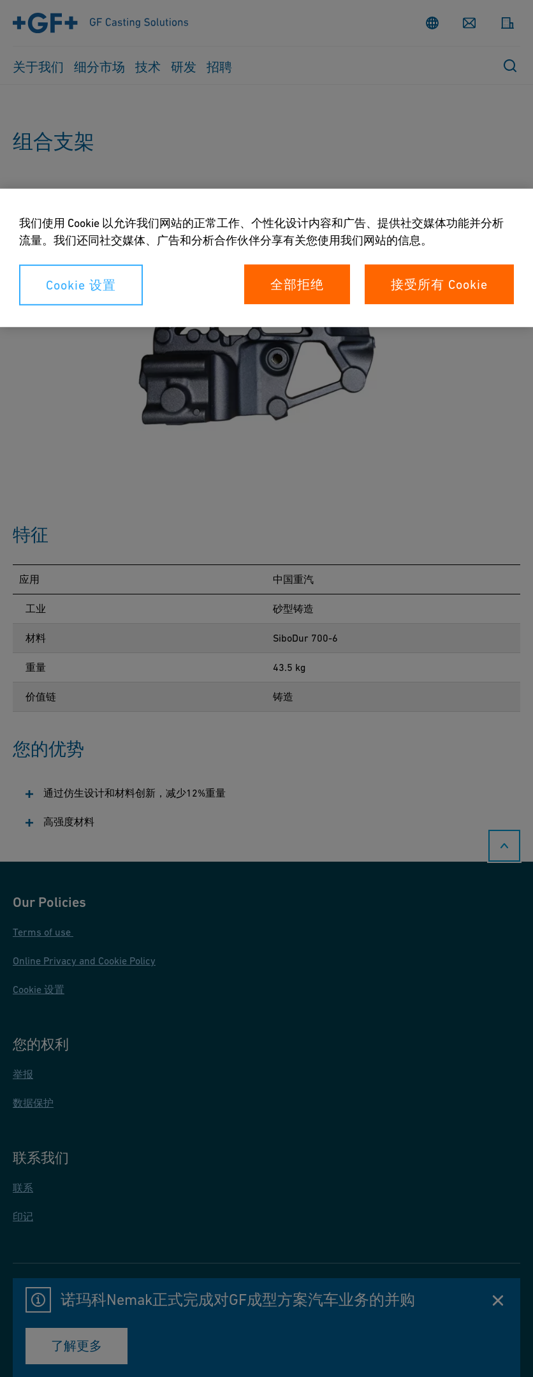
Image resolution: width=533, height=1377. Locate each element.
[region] (266, 258)
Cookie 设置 (81, 285)
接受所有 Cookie (439, 284)
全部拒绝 (297, 284)
